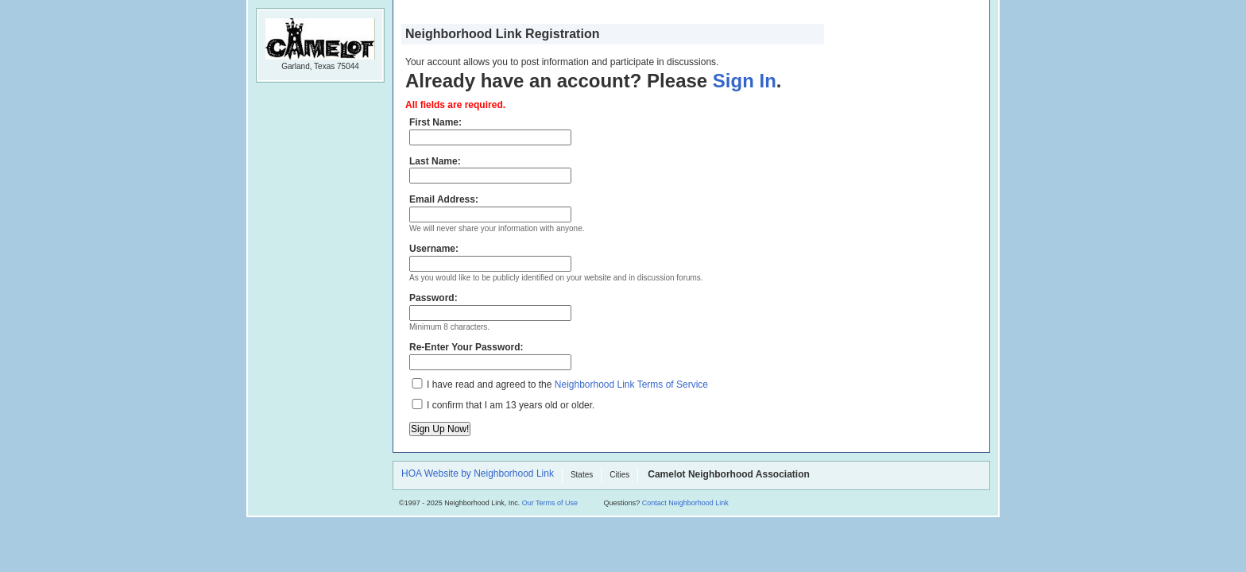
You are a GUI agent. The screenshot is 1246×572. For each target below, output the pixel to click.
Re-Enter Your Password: (490, 356)
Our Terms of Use (550, 503)
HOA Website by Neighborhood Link (477, 474)
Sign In (744, 80)
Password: (490, 306)
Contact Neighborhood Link (685, 503)
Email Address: (490, 208)
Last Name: (490, 170)
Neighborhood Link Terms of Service (631, 384)
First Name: (490, 131)
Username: (490, 257)
